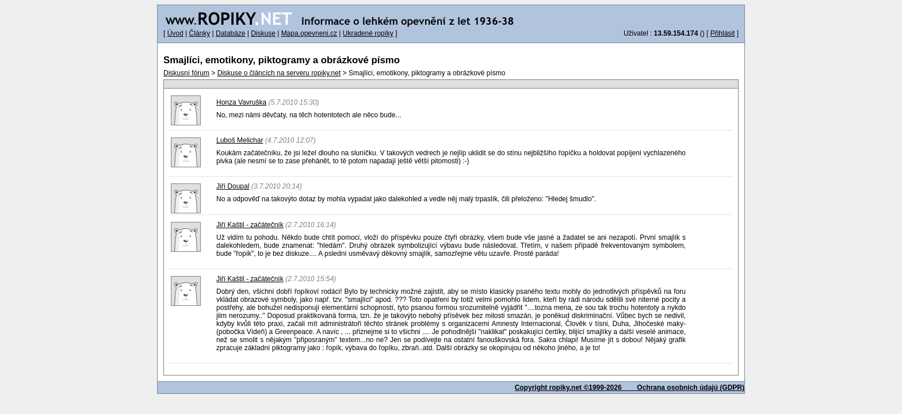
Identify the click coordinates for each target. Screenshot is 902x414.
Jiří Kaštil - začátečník (250, 225)
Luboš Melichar (239, 140)
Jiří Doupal (232, 186)
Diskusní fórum (186, 73)
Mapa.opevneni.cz (309, 33)
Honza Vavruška (241, 102)
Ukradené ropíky (368, 33)
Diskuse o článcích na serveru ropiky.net (279, 73)
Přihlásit (722, 33)
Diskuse (263, 33)
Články (199, 33)
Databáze (230, 33)
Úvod (175, 33)
